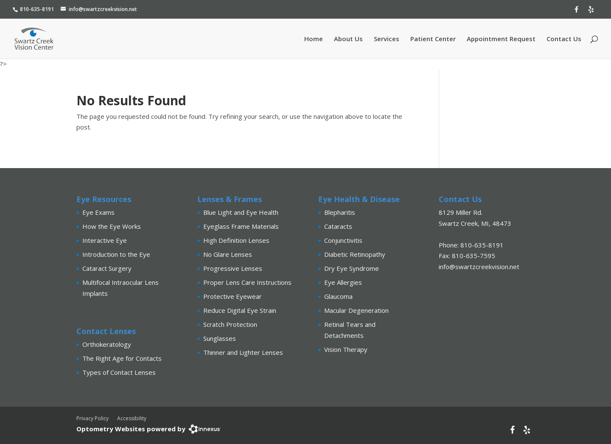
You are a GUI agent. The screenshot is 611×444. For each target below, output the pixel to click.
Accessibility (131, 418)
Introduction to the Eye (116, 254)
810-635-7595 (473, 255)
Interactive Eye (104, 240)
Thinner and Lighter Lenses (243, 352)
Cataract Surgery (107, 268)
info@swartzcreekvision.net (103, 9)
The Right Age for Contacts (122, 358)
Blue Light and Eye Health (240, 212)
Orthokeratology (106, 344)
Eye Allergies (343, 282)
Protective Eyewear (232, 296)
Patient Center (433, 39)
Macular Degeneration (356, 310)
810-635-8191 (37, 9)
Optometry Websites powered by (130, 428)
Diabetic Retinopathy (354, 254)
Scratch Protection (230, 324)
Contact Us (564, 39)
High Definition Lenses (236, 240)
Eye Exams (98, 212)
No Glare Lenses (227, 254)
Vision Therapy (345, 349)
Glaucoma (338, 296)
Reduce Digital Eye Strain (239, 310)
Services (386, 39)
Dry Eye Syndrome (351, 268)
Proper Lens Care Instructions (247, 282)
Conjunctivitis (343, 240)
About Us (348, 39)
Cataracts (338, 226)
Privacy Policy (92, 418)
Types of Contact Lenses (119, 372)
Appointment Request (501, 39)
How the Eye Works (111, 226)
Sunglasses (219, 338)
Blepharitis (339, 212)
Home (313, 39)
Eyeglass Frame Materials (241, 226)
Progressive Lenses (232, 268)
